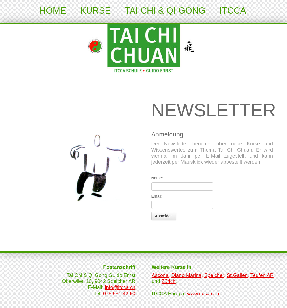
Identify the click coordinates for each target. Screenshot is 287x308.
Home (53, 10)
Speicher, (214, 275)
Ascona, (161, 275)
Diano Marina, (187, 275)
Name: (157, 178)
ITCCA (232, 10)
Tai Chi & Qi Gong (165, 10)
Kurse (95, 10)
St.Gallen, (238, 275)
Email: (156, 196)
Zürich (169, 281)
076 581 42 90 (119, 293)
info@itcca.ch (120, 287)
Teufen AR (262, 275)
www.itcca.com (204, 293)
